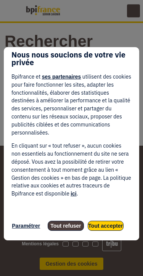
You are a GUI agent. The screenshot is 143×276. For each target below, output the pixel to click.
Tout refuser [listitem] (65, 226)
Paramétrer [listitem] (26, 226)
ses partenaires (61, 77)
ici (74, 194)
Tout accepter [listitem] (105, 226)
